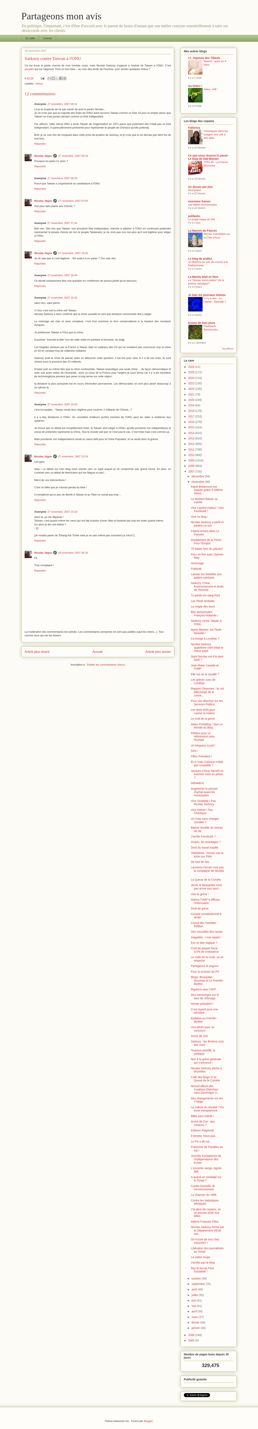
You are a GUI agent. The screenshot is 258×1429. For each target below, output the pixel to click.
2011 (191, 449)
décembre (198, 476)
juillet (195, 1295)
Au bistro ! (195, 86)
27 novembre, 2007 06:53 (62, 178)
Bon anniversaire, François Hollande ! (204, 613)
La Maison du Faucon (202, 230)
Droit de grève (200, 908)
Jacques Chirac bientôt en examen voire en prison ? (207, 774)
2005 (191, 1340)
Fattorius (194, 127)
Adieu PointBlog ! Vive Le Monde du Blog (207, 726)
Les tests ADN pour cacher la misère (203, 711)
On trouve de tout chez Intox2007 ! (205, 1241)
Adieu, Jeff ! (211, 89)
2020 (191, 399)
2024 (191, 377)
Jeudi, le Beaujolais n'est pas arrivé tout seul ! (206, 886)
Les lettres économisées (202, 204)
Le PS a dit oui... (201, 1141)
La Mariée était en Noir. (203, 276)
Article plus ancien (158, 651)
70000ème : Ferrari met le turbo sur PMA (207, 854)
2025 (191, 372)
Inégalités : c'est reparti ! (206, 937)
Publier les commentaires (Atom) (106, 664)
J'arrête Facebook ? (203, 836)
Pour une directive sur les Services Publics (207, 702)
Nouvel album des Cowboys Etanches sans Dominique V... (205, 1089)
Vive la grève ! (200, 894)
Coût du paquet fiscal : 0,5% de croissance (205, 950)
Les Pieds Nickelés (203, 601)
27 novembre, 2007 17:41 (62, 223)
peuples (29, 69)
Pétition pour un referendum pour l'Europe (203, 737)
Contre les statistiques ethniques (205, 1202)
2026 (191, 366)
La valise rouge (200, 1257)
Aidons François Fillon (205, 1221)
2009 (191, 460)
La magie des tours (203, 606)
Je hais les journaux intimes (207, 295)
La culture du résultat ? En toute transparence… (207, 1109)
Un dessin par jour (200, 186)
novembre (198, 481)
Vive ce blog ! (199, 516)
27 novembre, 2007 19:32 (62, 297)
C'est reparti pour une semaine (204, 1011)
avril (194, 1311)
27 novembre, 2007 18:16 (73, 253)
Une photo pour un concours (202, 1028)
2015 (191, 427)
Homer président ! (202, 1003)
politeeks (194, 216)
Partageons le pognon (204, 966)
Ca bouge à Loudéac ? (205, 638)
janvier (196, 1328)
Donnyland (194, 190)
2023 (191, 383)
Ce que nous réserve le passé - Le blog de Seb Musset (208, 157)
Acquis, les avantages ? (206, 842)
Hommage (197, 563)
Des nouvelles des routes (207, 931)
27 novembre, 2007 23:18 (62, 511)
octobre (196, 1278)
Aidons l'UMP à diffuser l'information (205, 901)
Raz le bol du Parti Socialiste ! (202, 1270)
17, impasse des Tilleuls (204, 58)
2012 (191, 443)
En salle (30, 38)
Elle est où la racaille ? (205, 674)
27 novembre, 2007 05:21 (62, 104)
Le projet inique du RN (201, 219)
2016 (191, 421)
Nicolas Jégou (43, 155)
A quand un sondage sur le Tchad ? (206, 1178)
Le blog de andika (200, 258)
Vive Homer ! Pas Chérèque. (202, 811)
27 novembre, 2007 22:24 (73, 456)
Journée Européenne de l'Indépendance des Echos (206, 1159)
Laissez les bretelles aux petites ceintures (206, 576)
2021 (191, 394)
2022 (191, 388)
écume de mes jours (201, 322)
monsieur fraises (199, 201)
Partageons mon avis (61, 16)
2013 (191, 438)
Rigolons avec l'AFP (203, 989)
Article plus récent (37, 651)
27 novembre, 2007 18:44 (62, 275)
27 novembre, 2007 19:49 (62, 404)
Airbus (39, 83)
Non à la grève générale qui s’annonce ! (206, 1061)
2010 (191, 455)
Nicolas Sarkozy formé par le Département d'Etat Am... (207, 1230)
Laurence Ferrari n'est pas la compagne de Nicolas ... (207, 871)
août (194, 1289)
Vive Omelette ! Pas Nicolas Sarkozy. (203, 802)
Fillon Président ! (201, 756)
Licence (47, 38)
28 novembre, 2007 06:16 (73, 552)
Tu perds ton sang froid (205, 595)
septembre (198, 1284)
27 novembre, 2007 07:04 (73, 200)
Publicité (196, 568)
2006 (191, 1335)
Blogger (148, 1421)
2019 (191, 405)
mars (195, 1317)
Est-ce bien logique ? (204, 942)
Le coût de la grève (203, 718)
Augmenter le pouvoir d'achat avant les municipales (204, 792)
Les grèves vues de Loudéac (203, 681)
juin (194, 1300)
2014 (191, 433)
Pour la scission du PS (205, 971)
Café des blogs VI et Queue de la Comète (205, 1079)
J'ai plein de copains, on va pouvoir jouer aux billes (206, 1213)
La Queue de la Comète (206, 879)
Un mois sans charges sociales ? (205, 820)
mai (194, 1306)
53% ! (194, 751)
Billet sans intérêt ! (202, 1116)
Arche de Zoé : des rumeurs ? (203, 1123)
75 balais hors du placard (206, 548)
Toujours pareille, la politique (203, 1052)
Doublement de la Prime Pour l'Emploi (206, 541)
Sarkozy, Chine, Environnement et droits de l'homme (207, 586)
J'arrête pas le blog (203, 1262)
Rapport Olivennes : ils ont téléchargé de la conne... (207, 692)
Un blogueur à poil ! (203, 745)
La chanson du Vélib (203, 1194)
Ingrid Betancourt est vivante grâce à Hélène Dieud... (207, 490)
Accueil (98, 651)
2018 (191, 410)
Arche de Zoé (199, 1036)
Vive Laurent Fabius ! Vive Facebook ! (207, 509)
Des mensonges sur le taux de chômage (205, 996)
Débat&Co (197, 783)
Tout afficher (227, 348)
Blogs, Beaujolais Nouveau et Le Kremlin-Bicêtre (207, 980)
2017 (191, 416)
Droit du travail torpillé (204, 847)
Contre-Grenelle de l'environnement (203, 1187)
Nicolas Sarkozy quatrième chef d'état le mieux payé (207, 648)
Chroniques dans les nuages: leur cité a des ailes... (216, 135)
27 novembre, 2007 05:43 (73, 155)
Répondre (40, 143)
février (195, 1322)
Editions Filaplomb (202, 1130)
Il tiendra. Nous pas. (203, 1135)
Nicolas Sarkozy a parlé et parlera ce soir (207, 524)
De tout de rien (200, 861)
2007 (191, 471)
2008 (191, 465)
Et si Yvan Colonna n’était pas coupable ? (207, 763)
